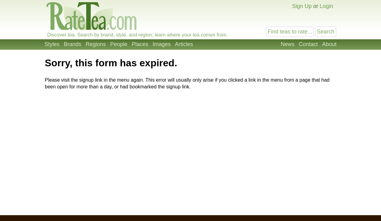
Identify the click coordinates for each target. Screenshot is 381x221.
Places (140, 44)
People (118, 44)
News (287, 44)
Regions (96, 44)
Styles (52, 44)
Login (326, 6)
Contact (308, 44)
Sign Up (302, 6)
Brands (72, 44)
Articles (184, 44)
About (329, 44)
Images (161, 44)
